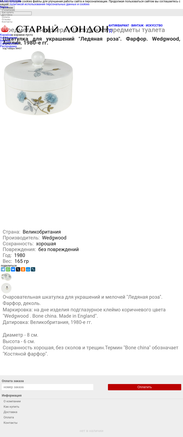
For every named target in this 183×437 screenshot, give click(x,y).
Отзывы (6, 19)
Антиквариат (9, 37)
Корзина (5, 35)
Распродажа (8, 46)
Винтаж (5, 40)
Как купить (8, 12)
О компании (8, 10)
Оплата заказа (13, 381)
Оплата (6, 17)
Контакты (7, 21)
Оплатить (144, 387)
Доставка (7, 14)
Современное (9, 43)
